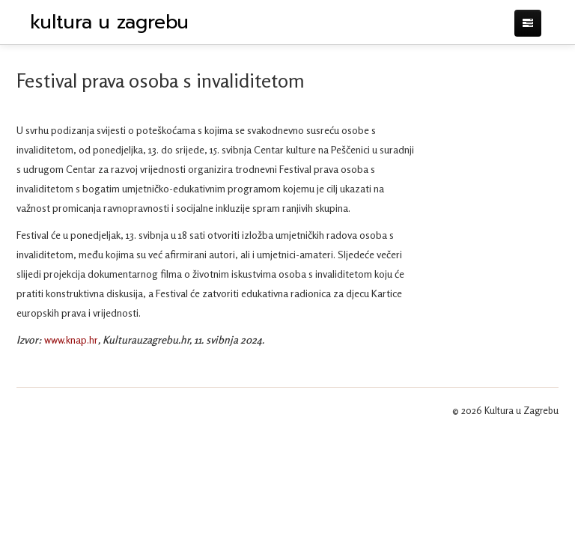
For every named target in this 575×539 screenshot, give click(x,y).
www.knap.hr (71, 339)
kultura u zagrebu (109, 22)
